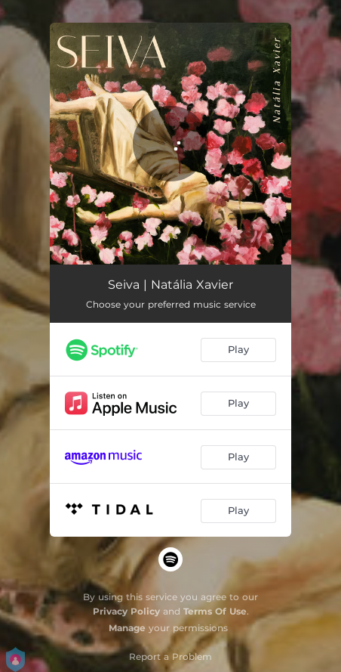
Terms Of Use (215, 611)
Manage (127, 627)
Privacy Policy (126, 611)
